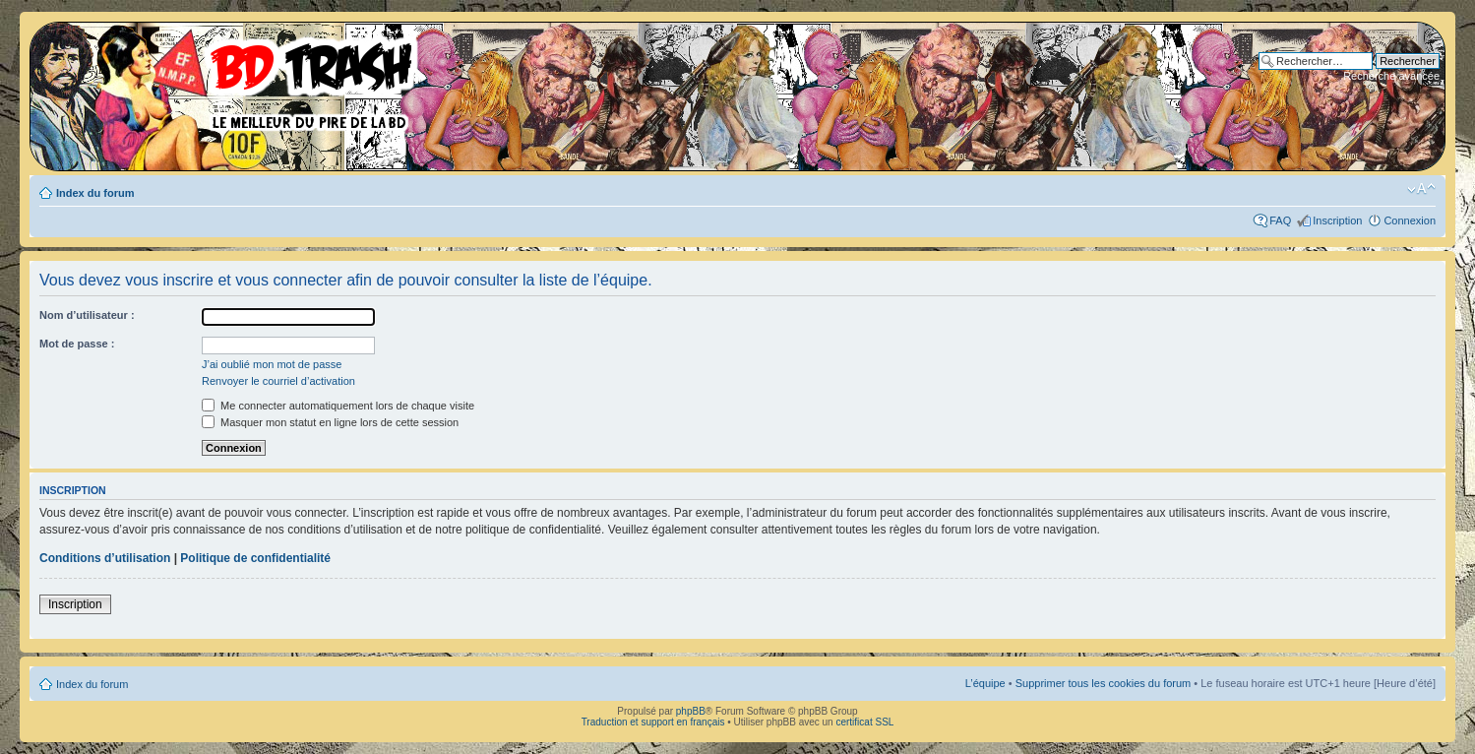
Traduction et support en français (653, 722)
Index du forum (95, 193)
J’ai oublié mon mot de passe (271, 364)
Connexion (1409, 220)
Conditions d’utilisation (104, 558)
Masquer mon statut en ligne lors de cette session (330, 422)
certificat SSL (864, 722)
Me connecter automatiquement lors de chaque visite (338, 405)
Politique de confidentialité (255, 558)
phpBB (691, 711)
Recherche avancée (1391, 76)
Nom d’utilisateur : (87, 315)
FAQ (1280, 220)
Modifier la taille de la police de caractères (1421, 189)
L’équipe (985, 683)
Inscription (1337, 220)
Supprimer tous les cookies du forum (1103, 683)
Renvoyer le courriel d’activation (278, 381)
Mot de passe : (76, 343)
